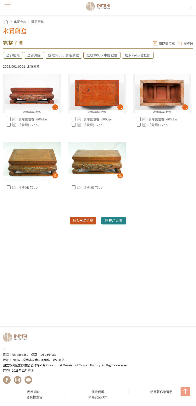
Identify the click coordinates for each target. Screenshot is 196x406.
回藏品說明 (113, 220)
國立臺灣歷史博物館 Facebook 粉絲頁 (7, 380)
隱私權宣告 (34, 397)
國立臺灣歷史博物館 (16, 337)
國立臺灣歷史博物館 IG (17, 380)
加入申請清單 (83, 220)
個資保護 (98, 392)
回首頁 (6, 21)
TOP (185, 391)
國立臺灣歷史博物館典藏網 (99, 6)
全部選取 (13, 55)
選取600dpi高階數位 (63, 55)
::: (4, 349)
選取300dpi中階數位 (102, 55)
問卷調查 (33, 392)
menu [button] (7, 6)
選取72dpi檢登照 (137, 55)
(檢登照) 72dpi (25, 124)
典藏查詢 (20, 21)
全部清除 (34, 55)
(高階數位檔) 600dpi (29, 119)
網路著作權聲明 (161, 392)
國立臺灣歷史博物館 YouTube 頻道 (28, 380)
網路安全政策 (98, 397)
